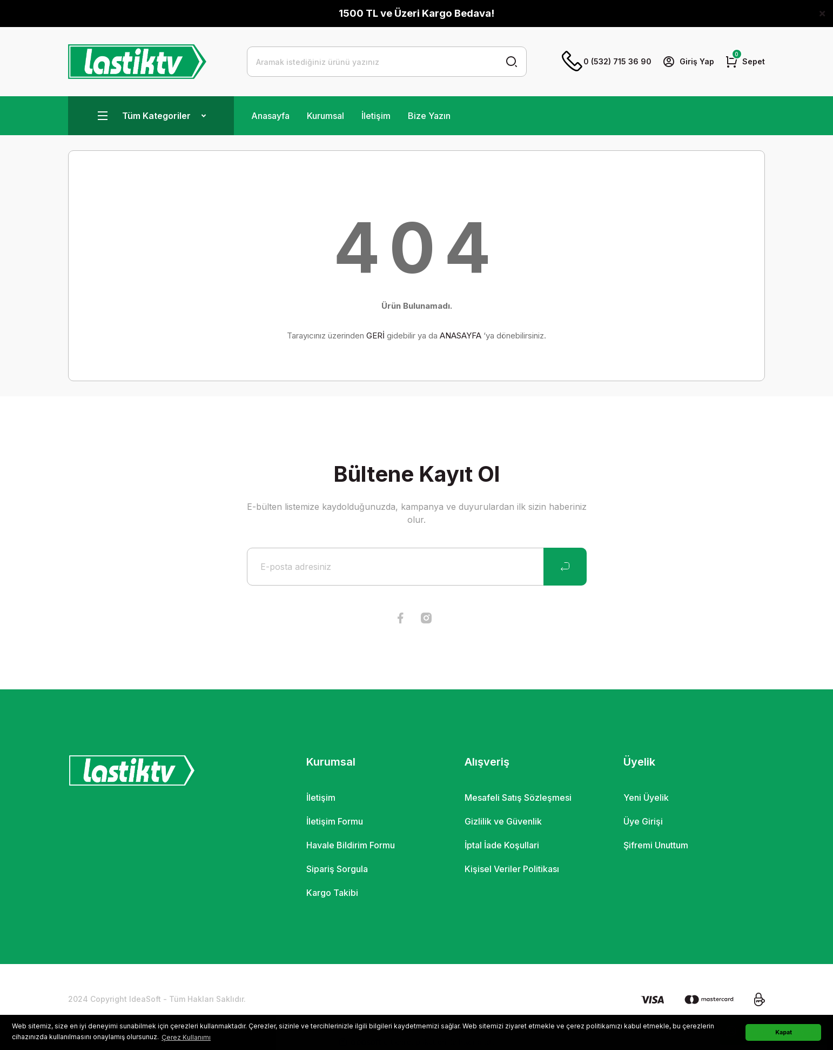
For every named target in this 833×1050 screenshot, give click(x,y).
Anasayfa (270, 115)
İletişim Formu (334, 821)
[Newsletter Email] (417, 567)
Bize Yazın (429, 115)
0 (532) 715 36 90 (606, 61)
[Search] (387, 61)
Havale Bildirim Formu (350, 845)
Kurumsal (325, 115)
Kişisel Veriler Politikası (512, 868)
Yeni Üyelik (646, 797)
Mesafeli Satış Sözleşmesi (518, 797)
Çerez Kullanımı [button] (186, 1037)
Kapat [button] (783, 1032)
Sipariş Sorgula (337, 868)
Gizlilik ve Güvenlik (503, 821)
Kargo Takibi (332, 892)
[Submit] (565, 567)
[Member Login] (688, 62)
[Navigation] (151, 115)
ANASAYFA (460, 335)
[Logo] (137, 61)
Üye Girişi (643, 821)
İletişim (376, 115)
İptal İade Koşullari (502, 845)
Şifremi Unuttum (655, 845)
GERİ (375, 335)
